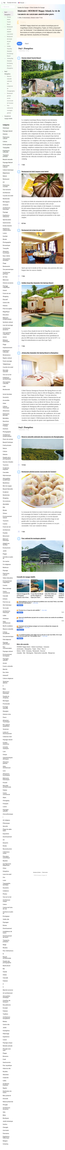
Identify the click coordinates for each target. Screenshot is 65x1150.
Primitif (5, 782)
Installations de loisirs (7, 932)
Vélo (4, 1112)
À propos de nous (11, 2)
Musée (5, 239)
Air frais (5, 277)
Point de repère (7, 308)
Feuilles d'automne (6, 743)
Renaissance (6, 355)
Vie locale (6, 608)
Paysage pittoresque (6, 643)
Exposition (6, 834)
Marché (5, 669)
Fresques (5, 803)
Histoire (5, 134)
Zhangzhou (28, 649)
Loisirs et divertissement (7, 732)
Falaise (5, 790)
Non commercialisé (7, 647)
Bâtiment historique (6, 539)
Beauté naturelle (7, 159)
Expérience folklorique (6, 1137)
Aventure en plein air (8, 912)
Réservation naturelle (40, 653)
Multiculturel (6, 965)
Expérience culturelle (6, 151)
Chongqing (6, 800)
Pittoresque (6, 823)
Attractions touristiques (6, 774)
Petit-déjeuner (7, 639)
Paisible (5, 533)
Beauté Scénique (8, 442)
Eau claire (6, 672)
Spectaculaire (7, 219)
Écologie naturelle (5, 707)
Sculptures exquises (6, 468)
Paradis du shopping (6, 697)
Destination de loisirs (7, 1091)
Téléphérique (6, 364)
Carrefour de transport (6, 1001)
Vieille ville (6, 919)
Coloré (5, 1040)
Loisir (4, 880)
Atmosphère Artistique (6, 996)
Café (4, 386)
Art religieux (6, 820)
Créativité (5, 1077)
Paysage (5, 212)
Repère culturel (7, 358)
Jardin (5, 551)
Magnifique (6, 312)
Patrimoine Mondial (6, 414)
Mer (4, 507)
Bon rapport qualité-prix (6, 725)
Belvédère (6, 418)
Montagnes (6, 202)
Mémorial (5, 280)
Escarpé (5, 1008)
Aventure (5, 429)
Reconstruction (7, 849)
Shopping (5, 296)
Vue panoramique (8, 269)
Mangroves (51, 653)
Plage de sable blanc (7, 830)
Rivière (5, 846)
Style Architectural (6, 767)
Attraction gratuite (6, 762)
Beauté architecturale (7, 957)
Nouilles (5, 1071)
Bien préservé (7, 1095)
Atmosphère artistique (6, 259)
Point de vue (6, 602)
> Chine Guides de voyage (37, 7)
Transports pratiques (6, 940)
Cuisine (5, 524)
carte (63, 612)
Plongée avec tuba (7, 1049)
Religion (5, 1141)
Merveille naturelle (5, 370)
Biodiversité (6, 389)
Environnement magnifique (7, 581)
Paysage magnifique (6, 286)
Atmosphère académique (6, 479)
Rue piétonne (7, 1005)
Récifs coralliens (8, 626)
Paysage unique (7, 1043)
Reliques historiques (6, 340)
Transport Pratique (6, 425)
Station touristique (36, 647)
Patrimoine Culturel (6, 166)
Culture (5, 141)
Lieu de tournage (8, 325)
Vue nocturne (7, 189)
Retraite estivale (7, 1046)
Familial (5, 236)
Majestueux (6, 173)
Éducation (6, 315)
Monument (6, 536)
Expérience (6, 1037)
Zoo (4, 877)
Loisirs (5, 233)
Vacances (6, 729)
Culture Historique (6, 407)
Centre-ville (6, 302)
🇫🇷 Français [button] (22, 2)
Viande (5, 972)
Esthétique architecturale (7, 378)
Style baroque (7, 475)
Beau (4, 689)
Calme (5, 904)
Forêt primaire (7, 445)
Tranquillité (6, 147)
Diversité (5, 1098)
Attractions (6, 411)
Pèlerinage (6, 1033)
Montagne (6, 701)
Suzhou (5, 1124)
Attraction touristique (6, 252)
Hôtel (4, 403)
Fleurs (4, 717)
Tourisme (5, 465)
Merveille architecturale (7, 786)
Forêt (4, 1059)
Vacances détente (6, 682)
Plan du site (44, 872)
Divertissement (7, 837)
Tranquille (6, 248)
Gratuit (5, 290)
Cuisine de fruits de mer (7, 908)
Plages (5, 554)
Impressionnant (7, 347)
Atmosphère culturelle (6, 382)
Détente (5, 454)
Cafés (4, 615)
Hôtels (5, 975)
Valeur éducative (8, 578)
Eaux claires (6, 256)
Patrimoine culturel (6, 137)
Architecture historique (6, 208)
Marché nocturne (8, 990)
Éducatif (5, 299)
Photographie (7, 242)
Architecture (6, 192)
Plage (4, 263)
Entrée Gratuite (7, 226)
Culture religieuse (8, 678)
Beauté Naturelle (8, 489)
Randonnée (6, 199)
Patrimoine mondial (6, 185)
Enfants (5, 599)
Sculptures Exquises (6, 1084)
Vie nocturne (6, 501)
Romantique (6, 245)
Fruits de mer (7, 293)
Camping (5, 1144)
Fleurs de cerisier (8, 439)
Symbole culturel (8, 322)
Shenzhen (6, 1074)
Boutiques (6, 1118)
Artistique (6, 618)
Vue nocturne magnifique (7, 333)
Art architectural (7, 993)
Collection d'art (7, 736)
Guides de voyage (23, 7)
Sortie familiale (7, 394)
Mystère (5, 861)
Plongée (5, 1105)
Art (3, 182)
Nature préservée (8, 1101)
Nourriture (6, 421)
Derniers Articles (37, 872)
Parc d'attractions (8, 951)
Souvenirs (6, 397)
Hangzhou (6, 871)
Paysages (6, 922)
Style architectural (6, 622)
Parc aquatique (7, 1065)
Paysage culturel (8, 651)
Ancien (5, 663)
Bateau (5, 1021)
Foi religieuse (7, 564)
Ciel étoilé (6, 1130)
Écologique (6, 916)
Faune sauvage (7, 361)
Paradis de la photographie (7, 458)
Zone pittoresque (8, 814)
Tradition (5, 1014)
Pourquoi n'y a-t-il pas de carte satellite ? (33, 610)
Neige (4, 944)
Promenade (6, 704)
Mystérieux (6, 483)
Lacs (4, 771)
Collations (6, 891)
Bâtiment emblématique (7, 318)
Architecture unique (6, 900)
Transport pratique (6, 155)
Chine (4, 868)
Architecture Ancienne (6, 1108)
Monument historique (6, 692)
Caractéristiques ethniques (8, 758)
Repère (5, 1088)
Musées (5, 948)
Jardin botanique (8, 1121)
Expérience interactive (6, 215)
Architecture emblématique (7, 435)
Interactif (5, 675)
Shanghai (5, 711)
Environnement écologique (7, 655)
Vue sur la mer (7, 374)
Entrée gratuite (7, 144)
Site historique (7, 605)
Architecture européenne (6, 1017)
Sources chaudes (8, 462)
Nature (5, 176)
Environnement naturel (7, 517)
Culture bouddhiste (6, 632)
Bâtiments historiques (6, 778)
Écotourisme (6, 548)
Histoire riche (7, 714)
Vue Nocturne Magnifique (7, 864)
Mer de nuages (7, 486)
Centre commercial (6, 592)
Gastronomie (6, 223)
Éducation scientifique (6, 857)
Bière (4, 1115)
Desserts (5, 843)
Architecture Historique (6, 611)
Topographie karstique (6, 884)
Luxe (4, 751)
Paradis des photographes (7, 961)
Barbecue (5, 567)
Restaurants (6, 266)
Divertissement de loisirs (7, 936)
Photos (5, 894)
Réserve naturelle (8, 629)
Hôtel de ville (6, 1068)
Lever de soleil (7, 874)
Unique (5, 754)
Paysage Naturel (8, 162)
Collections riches (6, 852)
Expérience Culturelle (6, 351)
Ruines (5, 925)
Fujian (34, 649)
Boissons (5, 1056)
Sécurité (5, 826)
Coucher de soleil (8, 195)
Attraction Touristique (6, 721)
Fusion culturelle (8, 666)
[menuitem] (3, 2)
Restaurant (6, 179)
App (3, 2)
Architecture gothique (6, 273)
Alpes (4, 797)
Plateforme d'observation (7, 229)
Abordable (6, 504)
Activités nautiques (6, 747)
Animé (5, 337)
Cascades (6, 472)
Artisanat (5, 205)
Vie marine (6, 561)
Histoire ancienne (8, 283)
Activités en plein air (8, 557)
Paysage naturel (7, 131)
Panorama (6, 1133)
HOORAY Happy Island (23, 647)
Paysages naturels (6, 659)
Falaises (5, 981)
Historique (6, 128)
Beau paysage (7, 588)
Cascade (5, 596)
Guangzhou (6, 1030)
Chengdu (5, 1127)
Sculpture (5, 492)
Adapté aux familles (6, 544)
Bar (4, 969)
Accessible (6, 400)
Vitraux (5, 513)
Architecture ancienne (6, 328)
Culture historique (8, 170)
